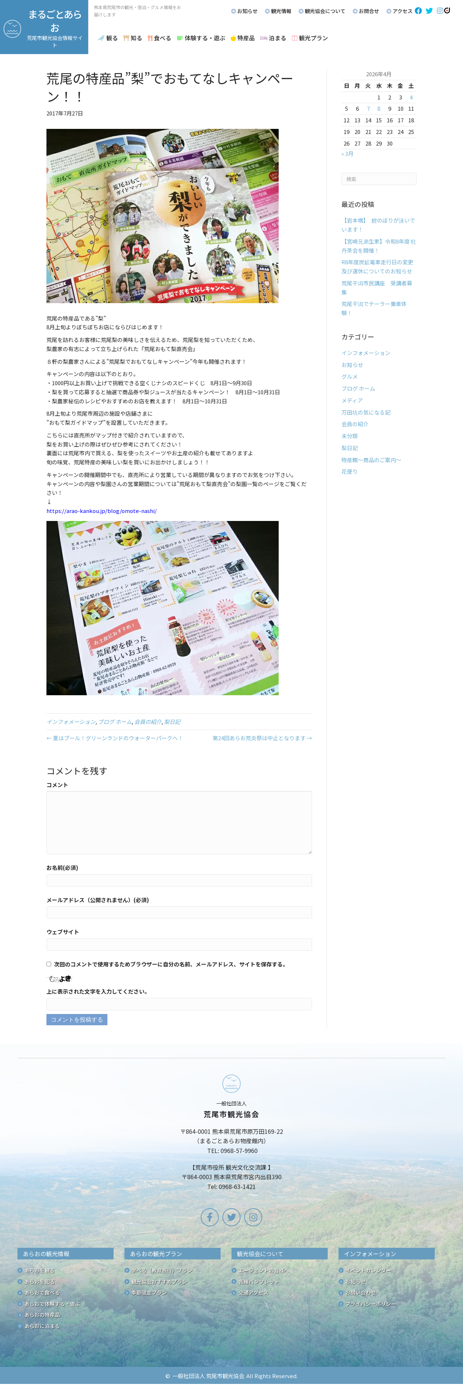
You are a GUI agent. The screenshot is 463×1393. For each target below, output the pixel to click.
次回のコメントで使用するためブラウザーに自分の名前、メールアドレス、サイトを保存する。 (171, 964)
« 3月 (347, 153)
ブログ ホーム (115, 721)
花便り (349, 471)
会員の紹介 (147, 721)
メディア (352, 400)
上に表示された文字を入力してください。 (98, 991)
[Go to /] (231, 1134)
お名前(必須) (62, 867)
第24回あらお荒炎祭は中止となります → (262, 738)
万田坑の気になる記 (365, 412)
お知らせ (352, 364)
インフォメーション (70, 721)
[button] (418, 11)
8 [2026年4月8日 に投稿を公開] (378, 108)
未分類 (349, 436)
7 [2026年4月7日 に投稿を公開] (368, 108)
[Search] (379, 179)
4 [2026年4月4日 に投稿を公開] (411, 97)
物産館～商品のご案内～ (371, 460)
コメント (57, 785)
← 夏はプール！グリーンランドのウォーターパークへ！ (114, 738)
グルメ (349, 376)
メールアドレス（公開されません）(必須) (97, 900)
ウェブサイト (62, 932)
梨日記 (172, 721)
